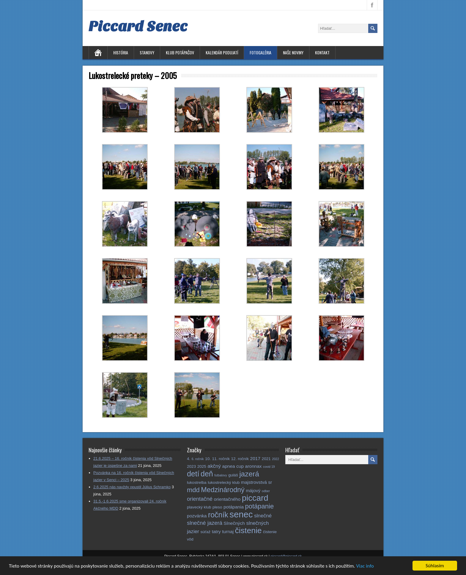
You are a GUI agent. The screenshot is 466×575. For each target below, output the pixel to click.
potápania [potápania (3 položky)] (233, 506)
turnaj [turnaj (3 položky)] (228, 531)
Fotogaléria (260, 52)
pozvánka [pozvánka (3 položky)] (197, 515)
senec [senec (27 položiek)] (241, 514)
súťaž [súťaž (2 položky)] (205, 532)
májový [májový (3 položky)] (253, 490)
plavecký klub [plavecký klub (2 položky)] (199, 507)
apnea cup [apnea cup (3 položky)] (233, 466)
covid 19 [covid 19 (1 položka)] (269, 466)
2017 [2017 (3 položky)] (255, 458)
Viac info (365, 566)
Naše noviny (293, 52)
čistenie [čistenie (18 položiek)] (248, 530)
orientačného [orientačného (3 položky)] (227, 499)
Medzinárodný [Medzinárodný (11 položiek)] (222, 490)
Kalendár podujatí (222, 52)
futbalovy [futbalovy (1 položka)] (220, 475)
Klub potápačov (180, 52)
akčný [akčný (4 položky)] (214, 466)
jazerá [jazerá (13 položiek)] (249, 474)
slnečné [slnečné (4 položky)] (263, 516)
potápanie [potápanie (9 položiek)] (259, 506)
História (120, 52)
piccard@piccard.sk (286, 556)
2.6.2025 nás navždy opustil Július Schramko (132, 487)
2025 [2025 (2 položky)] (201, 466)
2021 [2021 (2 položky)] (266, 458)
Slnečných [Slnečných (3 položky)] (234, 523)
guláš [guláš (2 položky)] (233, 475)
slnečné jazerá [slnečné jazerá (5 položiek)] (204, 523)
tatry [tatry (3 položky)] (216, 531)
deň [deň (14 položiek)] (207, 474)
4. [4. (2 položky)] (188, 458)
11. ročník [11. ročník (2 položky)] (221, 458)
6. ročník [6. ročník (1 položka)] (198, 459)
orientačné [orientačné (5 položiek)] (199, 499)
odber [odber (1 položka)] (266, 491)
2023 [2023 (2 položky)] (191, 466)
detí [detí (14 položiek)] (193, 474)
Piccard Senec (138, 26)
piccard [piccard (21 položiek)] (255, 498)
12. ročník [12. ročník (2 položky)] (240, 458)
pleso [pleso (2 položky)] (217, 507)
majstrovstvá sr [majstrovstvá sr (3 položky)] (256, 482)
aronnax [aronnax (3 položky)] (253, 466)
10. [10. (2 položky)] (208, 458)
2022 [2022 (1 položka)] (275, 459)
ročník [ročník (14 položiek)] (218, 515)
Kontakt (322, 52)
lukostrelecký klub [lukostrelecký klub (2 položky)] (224, 482)
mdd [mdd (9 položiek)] (193, 490)
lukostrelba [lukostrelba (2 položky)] (197, 482)
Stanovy (147, 52)
